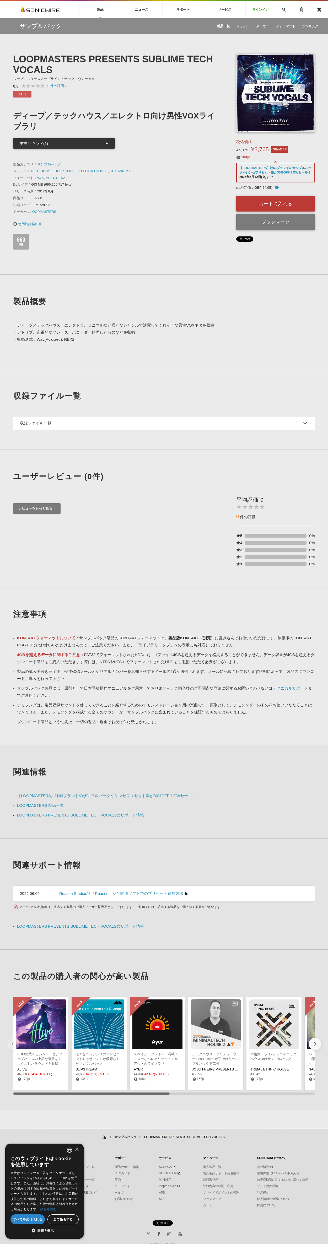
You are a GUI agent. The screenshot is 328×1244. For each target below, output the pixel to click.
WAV (40, 178)
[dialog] (44, 1191)
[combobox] (69, 1150)
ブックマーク (275, 222)
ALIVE (22, 1069)
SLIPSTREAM (86, 1069)
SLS (161, 1199)
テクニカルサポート (290, 688)
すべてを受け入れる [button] (27, 1219)
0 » (57, 86)
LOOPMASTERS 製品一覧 (40, 805)
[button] (315, 1044)
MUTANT (165, 1180)
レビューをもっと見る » (36, 508)
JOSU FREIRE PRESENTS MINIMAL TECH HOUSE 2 (233, 1069)
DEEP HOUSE (66, 171)
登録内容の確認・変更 (218, 1186)
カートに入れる (275, 203)
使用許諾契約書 (27, 224)
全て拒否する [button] (63, 1219)
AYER (138, 1069)
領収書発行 (210, 1180)
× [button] (77, 1150)
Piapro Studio (167, 1186)
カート (207, 1205)
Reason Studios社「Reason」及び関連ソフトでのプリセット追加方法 (121, 893)
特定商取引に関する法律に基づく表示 (282, 1180)
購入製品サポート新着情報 (221, 1173)
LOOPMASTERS (43, 212)
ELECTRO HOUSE (93, 171)
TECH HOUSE (41, 171)
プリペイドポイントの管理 (221, 1192)
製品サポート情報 (127, 1167)
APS (162, 1192)
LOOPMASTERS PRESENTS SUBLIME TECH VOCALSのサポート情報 (80, 815)
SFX (113, 171)
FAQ (118, 1180)
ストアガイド (124, 1186)
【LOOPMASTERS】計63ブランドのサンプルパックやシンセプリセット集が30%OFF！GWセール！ (106, 795)
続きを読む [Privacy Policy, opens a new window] (48, 1209)
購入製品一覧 (212, 1167)
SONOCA (165, 1167)
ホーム (104, 1137)
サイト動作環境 (267, 1186)
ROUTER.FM (167, 1173)
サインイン (260, 10)
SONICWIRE (40, 9)
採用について (266, 1205)
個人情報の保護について (273, 1199)
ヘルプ (119, 1192)
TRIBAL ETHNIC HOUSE (269, 1069)
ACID (50, 178)
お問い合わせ (124, 1199)
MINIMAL (125, 171)
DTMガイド (122, 1173)
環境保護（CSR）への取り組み (278, 1173)
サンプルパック (49, 164)
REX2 (60, 178)
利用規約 (263, 1192)
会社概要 (263, 1167)
